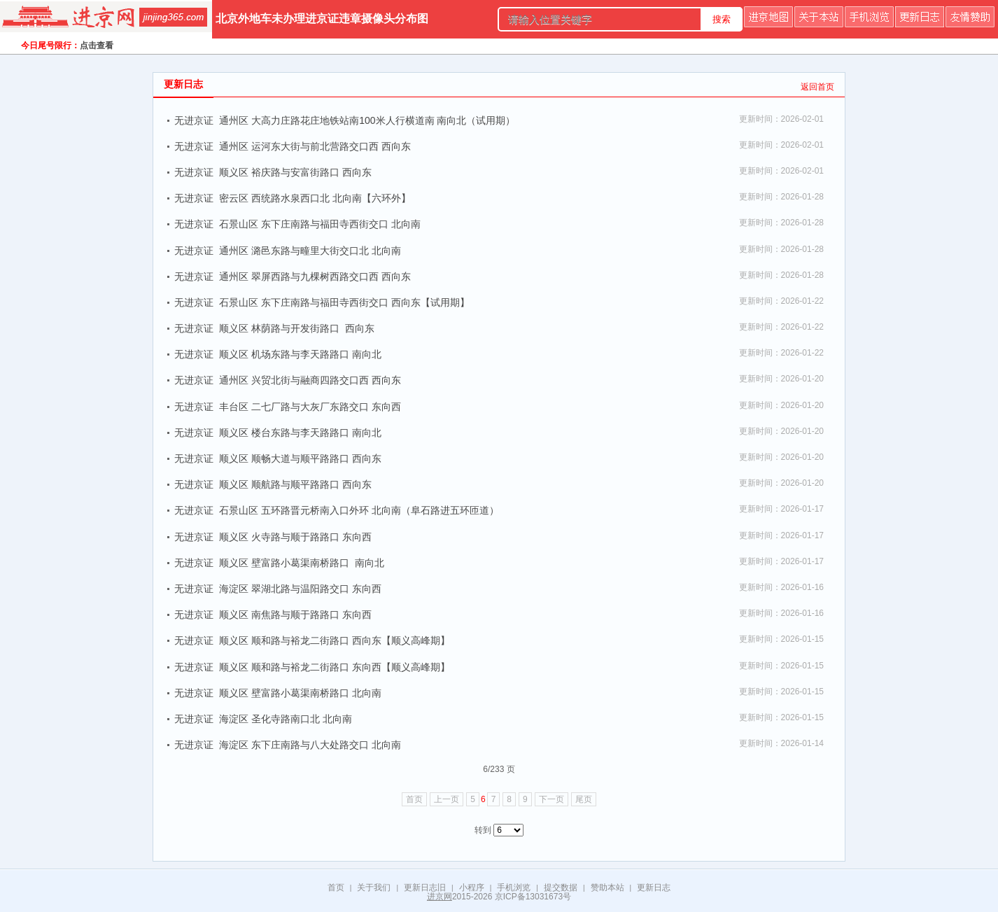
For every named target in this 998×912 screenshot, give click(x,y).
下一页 (551, 799)
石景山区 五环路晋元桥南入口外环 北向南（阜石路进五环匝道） (359, 510)
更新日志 (653, 887)
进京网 (439, 897)
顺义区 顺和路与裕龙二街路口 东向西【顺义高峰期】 (334, 667)
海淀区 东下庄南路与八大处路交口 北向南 (310, 744)
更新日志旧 (425, 887)
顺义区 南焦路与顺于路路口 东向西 (295, 614)
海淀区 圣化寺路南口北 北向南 (285, 718)
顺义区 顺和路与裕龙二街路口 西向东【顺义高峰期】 (334, 640)
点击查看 (96, 45)
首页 (414, 799)
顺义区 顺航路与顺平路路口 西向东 (295, 484)
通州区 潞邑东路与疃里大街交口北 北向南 (310, 250)
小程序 (471, 887)
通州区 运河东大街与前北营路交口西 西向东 (315, 146)
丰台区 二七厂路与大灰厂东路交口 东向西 (310, 406)
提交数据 (560, 887)
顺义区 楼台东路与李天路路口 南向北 (300, 432)
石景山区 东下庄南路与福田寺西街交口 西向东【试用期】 (344, 302)
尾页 (583, 799)
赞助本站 (607, 887)
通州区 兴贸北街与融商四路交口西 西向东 (310, 380)
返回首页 (817, 87)
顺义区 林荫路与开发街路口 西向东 (296, 328)
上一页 (446, 799)
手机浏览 (513, 887)
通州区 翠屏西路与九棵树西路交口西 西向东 (315, 276)
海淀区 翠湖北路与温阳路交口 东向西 (300, 588)
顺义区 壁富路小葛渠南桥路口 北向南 (300, 693)
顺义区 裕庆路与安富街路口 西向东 (295, 172)
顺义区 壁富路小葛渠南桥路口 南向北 (301, 562)
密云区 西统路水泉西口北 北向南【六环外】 (315, 198)
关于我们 (374, 887)
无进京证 (193, 120)
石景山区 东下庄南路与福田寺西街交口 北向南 (320, 224)
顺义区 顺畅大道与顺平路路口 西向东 (300, 458)
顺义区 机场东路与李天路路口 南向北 (300, 354)
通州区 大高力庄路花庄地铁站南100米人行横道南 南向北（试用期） (367, 120)
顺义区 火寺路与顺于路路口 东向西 (295, 536)
